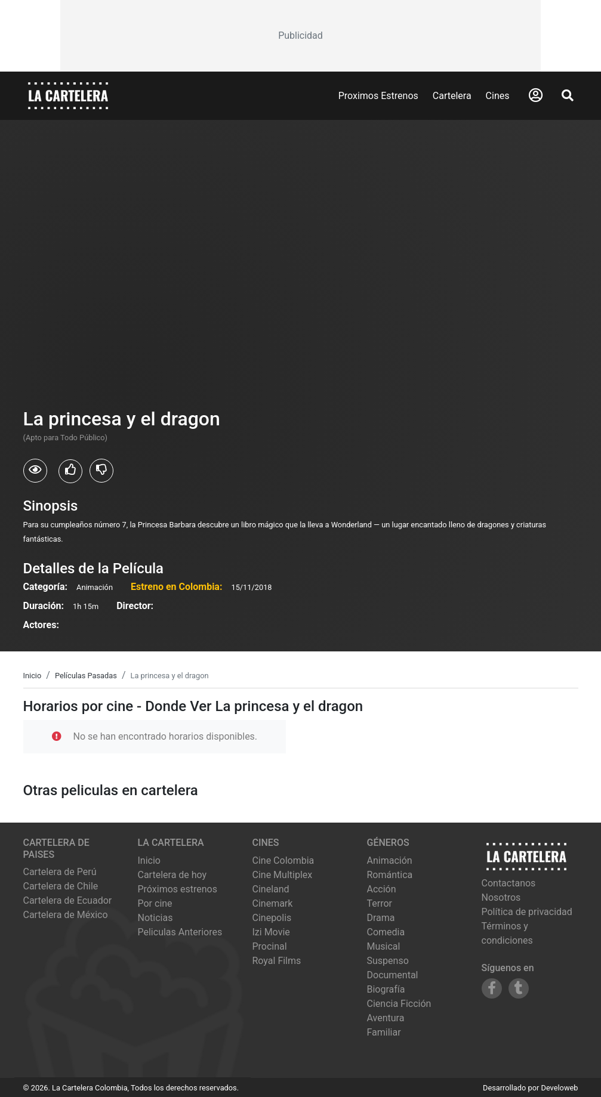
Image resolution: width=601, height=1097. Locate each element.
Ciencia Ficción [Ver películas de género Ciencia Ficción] (399, 1003)
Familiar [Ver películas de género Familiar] (384, 1032)
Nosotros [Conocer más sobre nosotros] (501, 897)
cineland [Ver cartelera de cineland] (270, 889)
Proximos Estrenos (378, 95)
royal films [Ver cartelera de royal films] (276, 960)
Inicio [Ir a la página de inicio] (149, 860)
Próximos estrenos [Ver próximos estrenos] (177, 889)
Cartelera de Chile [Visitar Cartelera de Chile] (60, 886)
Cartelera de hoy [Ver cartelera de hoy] (172, 874)
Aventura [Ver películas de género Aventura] (386, 1018)
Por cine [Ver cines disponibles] (155, 903)
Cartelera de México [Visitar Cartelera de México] (65, 914)
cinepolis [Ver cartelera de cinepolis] (272, 917)
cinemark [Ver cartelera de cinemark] (272, 903)
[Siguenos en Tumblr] (518, 988)
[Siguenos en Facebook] (492, 988)
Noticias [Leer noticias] (155, 917)
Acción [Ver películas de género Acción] (381, 889)
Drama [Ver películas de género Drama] (381, 917)
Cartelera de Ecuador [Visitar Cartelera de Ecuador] (67, 900)
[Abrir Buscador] (568, 95)
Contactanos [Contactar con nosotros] (509, 883)
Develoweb (559, 1087)
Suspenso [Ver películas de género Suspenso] (388, 960)
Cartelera (452, 95)
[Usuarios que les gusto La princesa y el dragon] (70, 471)
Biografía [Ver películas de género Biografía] (386, 989)
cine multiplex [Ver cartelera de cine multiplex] (282, 874)
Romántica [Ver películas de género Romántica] (390, 874)
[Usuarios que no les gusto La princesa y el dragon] (101, 471)
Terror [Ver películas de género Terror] (380, 903)
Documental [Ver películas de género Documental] (392, 975)
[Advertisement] (300, 36)
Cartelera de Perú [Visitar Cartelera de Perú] (60, 871)
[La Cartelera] (68, 95)
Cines (498, 95)
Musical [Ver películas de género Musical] (383, 946)
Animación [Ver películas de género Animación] (389, 860)
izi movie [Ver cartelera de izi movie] (271, 932)
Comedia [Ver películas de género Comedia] (386, 932)
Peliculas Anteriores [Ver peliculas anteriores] (180, 932)
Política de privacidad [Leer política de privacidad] (527, 911)
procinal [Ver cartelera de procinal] (269, 946)
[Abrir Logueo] (536, 95)
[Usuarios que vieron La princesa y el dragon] (35, 471)
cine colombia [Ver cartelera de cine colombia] (283, 860)
